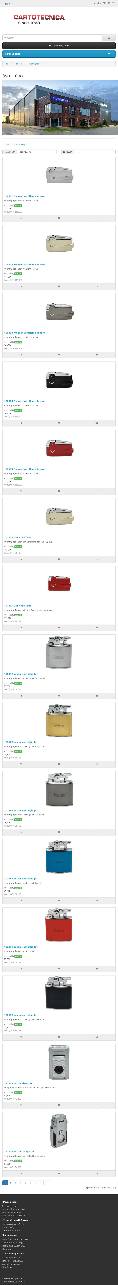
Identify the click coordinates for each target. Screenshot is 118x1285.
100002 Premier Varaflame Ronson (24, 264)
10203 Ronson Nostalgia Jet (21, 810)
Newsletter (7, 1267)
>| (46, 1182)
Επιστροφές (8, 1227)
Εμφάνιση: (68, 152)
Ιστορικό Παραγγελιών (12, 1260)
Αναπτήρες (34, 63)
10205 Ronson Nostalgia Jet (21, 946)
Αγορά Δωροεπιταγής (12, 1242)
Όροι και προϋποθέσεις (13, 1215)
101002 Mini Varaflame (17, 537)
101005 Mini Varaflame (17, 605)
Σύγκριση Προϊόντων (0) (15, 144)
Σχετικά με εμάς (9, 1206)
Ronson (18, 63)
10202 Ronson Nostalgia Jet (21, 742)
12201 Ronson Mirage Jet (19, 1151)
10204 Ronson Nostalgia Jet (21, 878)
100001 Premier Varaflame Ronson (24, 196)
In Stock (18, 206)
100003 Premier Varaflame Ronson (24, 332)
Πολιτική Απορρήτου (12, 1212)
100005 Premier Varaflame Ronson (24, 469)
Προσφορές (7, 1249)
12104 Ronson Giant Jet (18, 1083)
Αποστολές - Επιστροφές (14, 1209)
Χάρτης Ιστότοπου (11, 1230)
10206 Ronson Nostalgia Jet (21, 1015)
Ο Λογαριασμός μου (11, 1257)
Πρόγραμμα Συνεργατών (13, 1245)
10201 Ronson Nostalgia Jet (21, 673)
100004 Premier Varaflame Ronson (24, 401)
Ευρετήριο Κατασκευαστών (15, 1239)
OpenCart (18, 1278)
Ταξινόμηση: (10, 152)
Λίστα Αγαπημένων (11, 1264)
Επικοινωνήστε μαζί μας (13, 1224)
